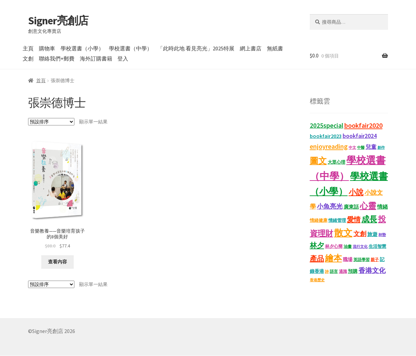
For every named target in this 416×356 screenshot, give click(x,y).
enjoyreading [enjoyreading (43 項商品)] (329, 146)
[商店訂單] (51, 121)
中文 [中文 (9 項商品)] (352, 147)
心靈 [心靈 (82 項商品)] (368, 205)
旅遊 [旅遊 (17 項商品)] (372, 234)
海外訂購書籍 (96, 58)
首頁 (41, 80)
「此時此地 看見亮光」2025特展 (196, 48)
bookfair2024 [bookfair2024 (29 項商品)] (360, 136)
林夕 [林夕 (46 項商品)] (317, 245)
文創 (28, 58)
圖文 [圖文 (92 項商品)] (318, 160)
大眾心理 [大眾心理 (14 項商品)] (336, 162)
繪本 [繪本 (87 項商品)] (333, 258)
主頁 (28, 48)
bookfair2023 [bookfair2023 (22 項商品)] (326, 136)
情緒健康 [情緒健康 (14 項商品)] (318, 220)
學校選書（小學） (82, 48)
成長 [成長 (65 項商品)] (369, 219)
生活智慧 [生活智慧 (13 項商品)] (377, 246)
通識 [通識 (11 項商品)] (343, 271)
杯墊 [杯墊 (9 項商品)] (382, 235)
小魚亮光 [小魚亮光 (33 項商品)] (330, 206)
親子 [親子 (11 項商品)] (375, 259)
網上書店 (250, 48)
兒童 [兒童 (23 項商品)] (371, 146)
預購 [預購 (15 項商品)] (352, 271)
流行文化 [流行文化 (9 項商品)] (360, 246)
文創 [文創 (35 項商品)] (359, 234)
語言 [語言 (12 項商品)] (334, 271)
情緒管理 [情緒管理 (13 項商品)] (337, 220)
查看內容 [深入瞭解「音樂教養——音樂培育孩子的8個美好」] (57, 262)
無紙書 (275, 48)
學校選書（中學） (130, 48)
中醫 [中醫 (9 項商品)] (361, 147)
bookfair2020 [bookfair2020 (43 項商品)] (363, 125)
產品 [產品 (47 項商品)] (317, 258)
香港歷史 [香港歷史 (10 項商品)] (317, 280)
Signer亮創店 (58, 20)
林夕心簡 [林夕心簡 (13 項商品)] (334, 246)
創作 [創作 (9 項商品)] (381, 147)
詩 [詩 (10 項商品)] (327, 271)
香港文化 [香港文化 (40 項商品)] (372, 270)
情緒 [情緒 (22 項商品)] (382, 206)
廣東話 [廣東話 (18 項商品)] (351, 207)
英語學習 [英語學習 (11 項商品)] (361, 259)
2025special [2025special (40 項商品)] (326, 125)
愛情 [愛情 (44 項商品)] (354, 219)
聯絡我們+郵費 (56, 58)
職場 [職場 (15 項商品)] (347, 259)
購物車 (47, 48)
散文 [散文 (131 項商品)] (343, 232)
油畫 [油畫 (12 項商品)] (348, 246)
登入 (122, 58)
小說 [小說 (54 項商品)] (356, 192)
